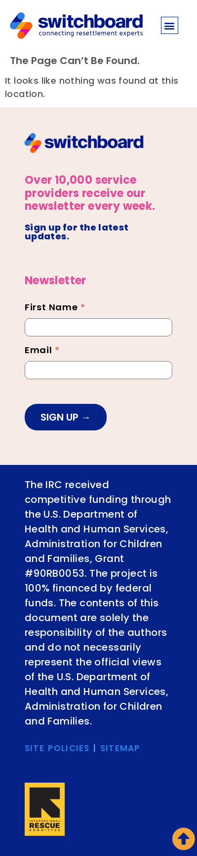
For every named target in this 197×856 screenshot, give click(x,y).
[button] (169, 25)
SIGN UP (60, 417)
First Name (55, 308)
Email (42, 351)
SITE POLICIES (57, 748)
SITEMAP (120, 748)
